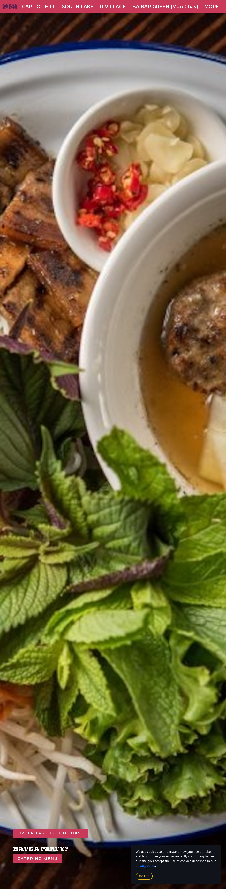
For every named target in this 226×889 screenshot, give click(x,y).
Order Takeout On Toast (51, 833)
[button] (40, 7)
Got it (144, 876)
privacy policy (145, 865)
